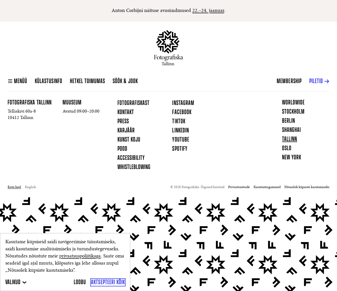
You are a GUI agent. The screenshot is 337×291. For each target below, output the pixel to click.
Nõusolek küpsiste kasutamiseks (306, 187)
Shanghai (291, 130)
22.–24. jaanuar (208, 10)
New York (291, 157)
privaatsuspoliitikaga (80, 256)
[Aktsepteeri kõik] (108, 282)
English (30, 187)
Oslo (286, 148)
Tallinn (289, 139)
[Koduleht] (168, 47)
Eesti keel (14, 187)
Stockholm (293, 112)
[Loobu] (80, 282)
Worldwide (293, 102)
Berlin (288, 121)
